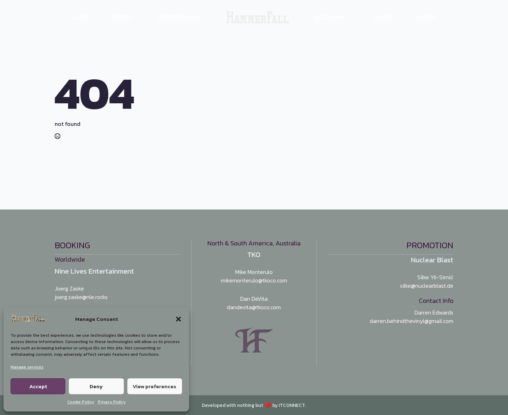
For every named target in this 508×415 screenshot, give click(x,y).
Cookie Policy (80, 402)
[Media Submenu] (444, 17)
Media (426, 17)
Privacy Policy (112, 402)
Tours (77, 17)
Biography (331, 17)
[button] (178, 319)
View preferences (154, 386)
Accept (38, 386)
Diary (383, 17)
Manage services (27, 367)
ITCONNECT (292, 405)
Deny (96, 386)
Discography (179, 17)
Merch (123, 17)
